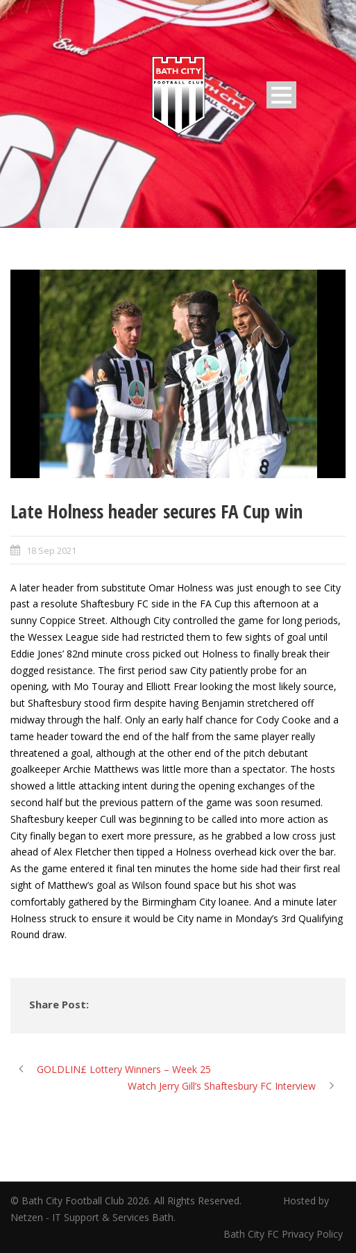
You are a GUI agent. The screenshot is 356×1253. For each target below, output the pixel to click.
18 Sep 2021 (51, 550)
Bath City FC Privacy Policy (284, 1233)
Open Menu (281, 94)
